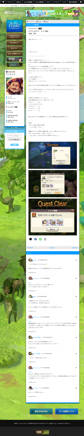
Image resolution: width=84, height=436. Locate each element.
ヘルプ (64, 2)
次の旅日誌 (74, 247)
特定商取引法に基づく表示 (34, 423)
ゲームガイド (14, 64)
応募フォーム (67, 423)
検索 (15, 144)
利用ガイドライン (43, 423)
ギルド (48, 2)
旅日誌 (39, 21)
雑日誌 (30, 33)
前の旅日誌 (30, 247)
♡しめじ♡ (36, 388)
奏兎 (34, 296)
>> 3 (29, 321)
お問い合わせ (60, 423)
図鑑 (47, 21)
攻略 (35, 33)
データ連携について (14, 53)
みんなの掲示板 (28, 2)
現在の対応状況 (73, 2)
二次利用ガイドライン (53, 423)
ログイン (14, 48)
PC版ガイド (14, 42)
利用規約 (15, 423)
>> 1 (29, 282)
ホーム (6, 5)
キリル (34, 260)
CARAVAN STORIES (42, 432)
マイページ (10, 2)
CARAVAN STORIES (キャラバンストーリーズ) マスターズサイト (14, 13)
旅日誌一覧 (52, 247)
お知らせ (18, 2)
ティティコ (36, 278)
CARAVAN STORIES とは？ (14, 59)
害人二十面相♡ (37, 337)
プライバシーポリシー (23, 423)
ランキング (56, 2)
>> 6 (29, 372)
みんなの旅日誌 (39, 2)
